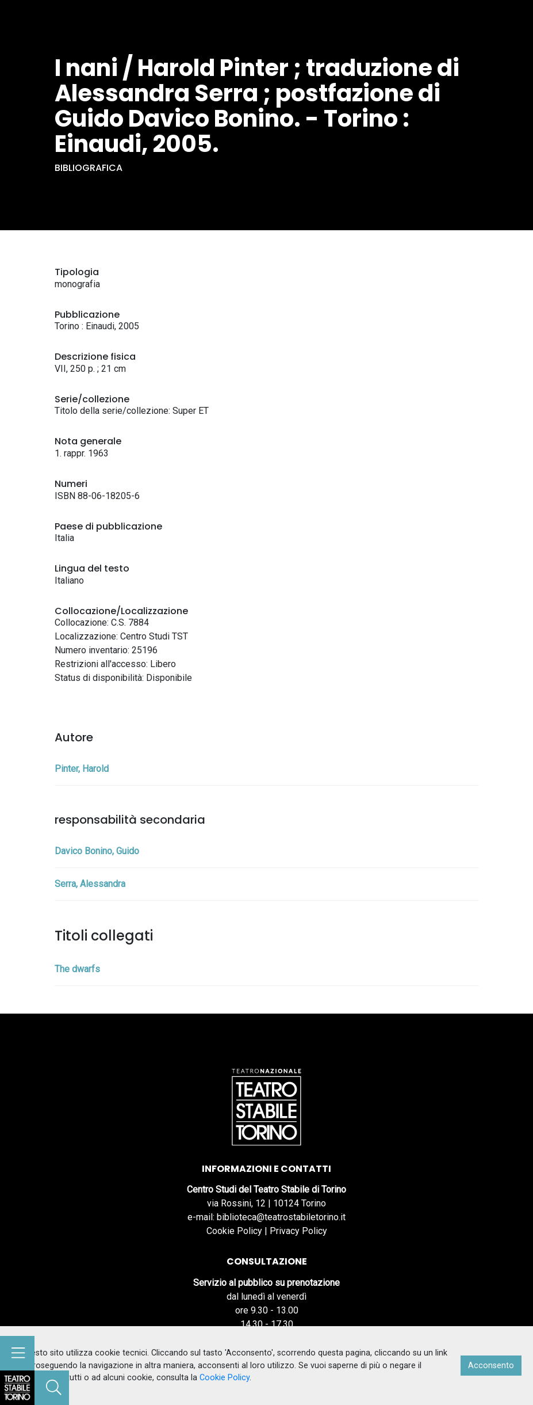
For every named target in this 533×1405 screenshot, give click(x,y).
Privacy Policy (298, 1230)
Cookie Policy (234, 1230)
